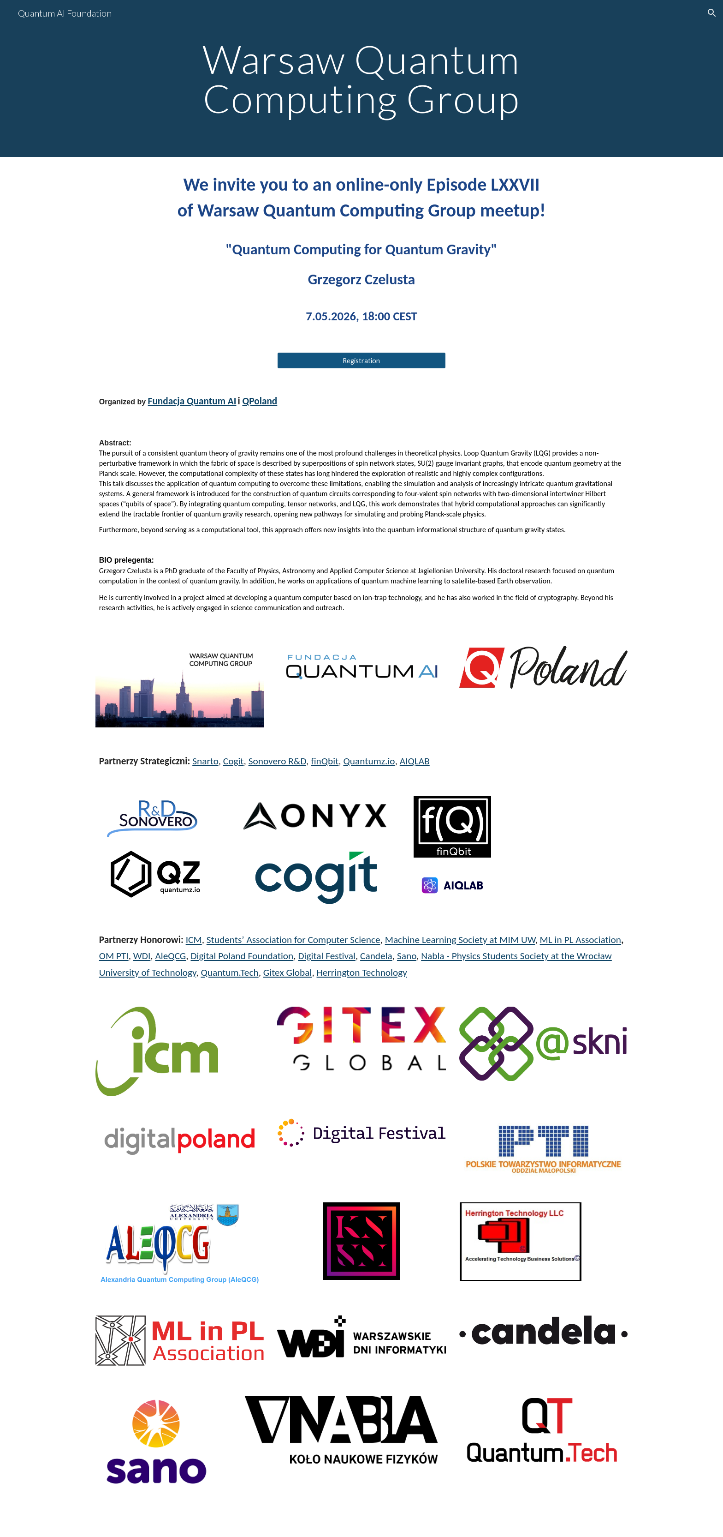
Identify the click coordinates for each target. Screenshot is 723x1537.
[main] (361, 79)
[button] (712, 13)
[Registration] (361, 360)
